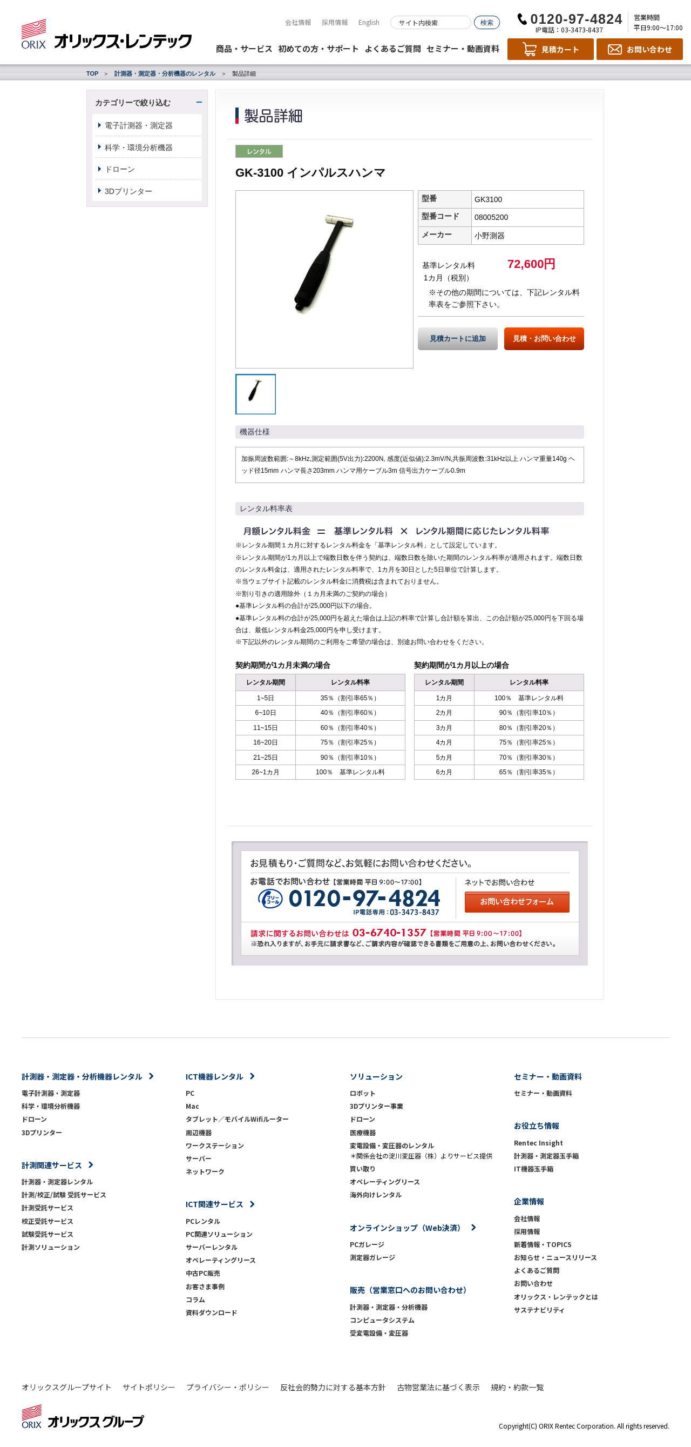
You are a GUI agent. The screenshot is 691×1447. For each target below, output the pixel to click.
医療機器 (363, 1132)
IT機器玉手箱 (533, 1168)
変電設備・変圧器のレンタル (392, 1145)
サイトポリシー (149, 1387)
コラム (195, 1299)
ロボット (363, 1092)
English (369, 21)
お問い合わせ (533, 1283)
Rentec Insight (538, 1142)
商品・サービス (244, 48)
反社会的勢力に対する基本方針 (333, 1387)
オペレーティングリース (221, 1259)
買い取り (363, 1168)
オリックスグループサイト (67, 1387)
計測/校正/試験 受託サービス (64, 1194)
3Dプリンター (128, 191)
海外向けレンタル (379, 1194)
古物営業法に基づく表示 (438, 1387)
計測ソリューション (51, 1246)
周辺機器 (199, 1132)
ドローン (120, 169)
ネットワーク (205, 1171)
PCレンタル (203, 1220)
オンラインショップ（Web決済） (407, 1227)
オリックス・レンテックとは (556, 1296)
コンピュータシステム (382, 1319)
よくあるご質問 (392, 48)
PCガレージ (367, 1244)
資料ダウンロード (212, 1312)
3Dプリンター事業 (376, 1105)
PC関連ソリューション (219, 1233)
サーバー (199, 1158)
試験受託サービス (47, 1233)
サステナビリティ (539, 1309)
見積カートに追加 (458, 339)
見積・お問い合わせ (544, 339)
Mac (192, 1105)
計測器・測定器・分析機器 (389, 1306)
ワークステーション (215, 1145)
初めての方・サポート (318, 48)
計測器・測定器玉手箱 (546, 1155)
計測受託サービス (47, 1207)
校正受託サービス (47, 1220)
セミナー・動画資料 (462, 48)
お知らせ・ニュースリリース (555, 1257)
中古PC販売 (203, 1272)
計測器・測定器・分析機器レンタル (82, 1076)
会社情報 (298, 21)
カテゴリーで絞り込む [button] (133, 102)
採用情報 (335, 21)
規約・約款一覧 (517, 1387)
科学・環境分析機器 (139, 147)
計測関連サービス (52, 1165)
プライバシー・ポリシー (227, 1387)
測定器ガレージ (372, 1257)
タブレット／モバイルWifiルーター (237, 1118)
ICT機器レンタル (214, 1076)
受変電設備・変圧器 (379, 1332)
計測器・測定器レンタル (57, 1181)
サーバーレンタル (212, 1246)
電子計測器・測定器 (139, 125)
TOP (92, 73)
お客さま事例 (205, 1286)
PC (190, 1092)
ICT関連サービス (214, 1203)
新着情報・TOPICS (543, 1244)
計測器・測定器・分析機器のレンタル (164, 73)
